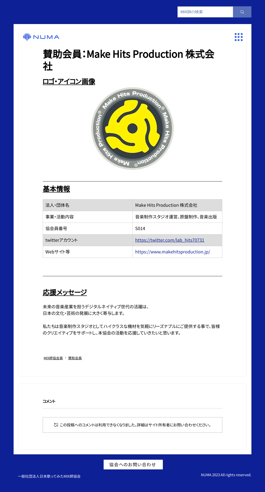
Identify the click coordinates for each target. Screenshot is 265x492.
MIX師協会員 (53, 358)
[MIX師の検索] (202, 12)
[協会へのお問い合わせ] (133, 464)
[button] (239, 37)
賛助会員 (75, 358)
